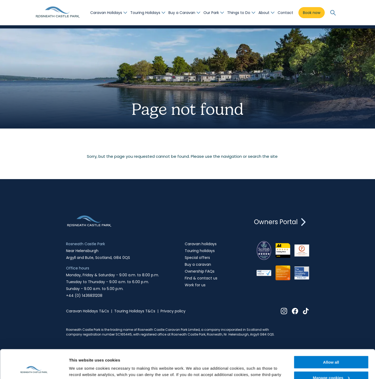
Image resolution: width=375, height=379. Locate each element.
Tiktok (306, 311)
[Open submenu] (125, 13)
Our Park (211, 12)
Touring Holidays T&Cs (134, 311)
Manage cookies (331, 350)
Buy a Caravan (181, 12)
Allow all (331, 335)
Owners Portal (281, 222)
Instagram (284, 311)
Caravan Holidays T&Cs (87, 311)
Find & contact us (201, 278)
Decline (331, 366)
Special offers (197, 257)
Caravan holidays (201, 244)
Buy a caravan (198, 264)
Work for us (195, 285)
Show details (81, 368)
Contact (285, 12)
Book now (311, 12)
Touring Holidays (145, 12)
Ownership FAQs (199, 271)
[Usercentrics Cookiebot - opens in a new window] (34, 369)
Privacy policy (173, 311)
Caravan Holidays (106, 12)
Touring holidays (200, 250)
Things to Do (238, 12)
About (263, 12)
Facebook (295, 311)
